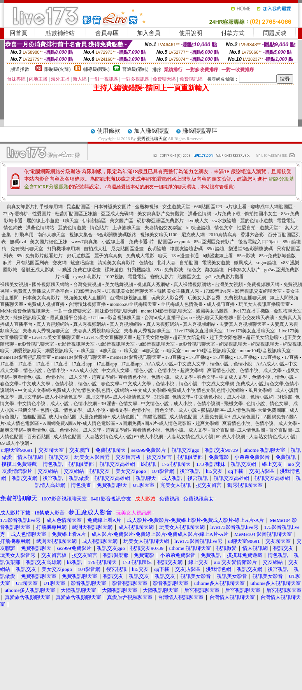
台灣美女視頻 (229, 284)
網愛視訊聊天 (233, 344)
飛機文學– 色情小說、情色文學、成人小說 (61, 410)
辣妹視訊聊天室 (29, 317)
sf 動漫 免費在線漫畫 (79, 269)
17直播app (82, 364)
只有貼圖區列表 (32, 262)
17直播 (291, 357)
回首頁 (18, 33)
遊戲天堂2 (271, 227)
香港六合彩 (252, 234)
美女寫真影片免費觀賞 (160, 213)
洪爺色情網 (199, 213)
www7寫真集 (84, 241)
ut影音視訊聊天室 (36, 344)
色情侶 (146, 262)
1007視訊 (114, 276)
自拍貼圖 (188, 262)
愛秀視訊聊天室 (152, 138)
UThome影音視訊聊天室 (115, 317)
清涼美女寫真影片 (116, 262)
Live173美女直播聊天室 (198, 331)
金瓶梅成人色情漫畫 (182, 304)
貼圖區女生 (189, 276)
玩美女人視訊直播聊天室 (264, 304)
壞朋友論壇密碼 (186, 248)
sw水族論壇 (224, 220)
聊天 (162, 255)
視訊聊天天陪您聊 (214, 317)
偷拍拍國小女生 (260, 213)
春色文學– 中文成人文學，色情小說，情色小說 (245, 377)
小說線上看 (113, 241)
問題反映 (274, 33)
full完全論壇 (198, 227)
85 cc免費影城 (169, 269)
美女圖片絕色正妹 (48, 241)
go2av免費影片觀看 (224, 276)
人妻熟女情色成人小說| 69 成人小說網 (124, 436)
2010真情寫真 (223, 234)
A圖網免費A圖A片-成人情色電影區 (79, 423)
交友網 (60, 262)
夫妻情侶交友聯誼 (163, 227)
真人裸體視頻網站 (192, 284)
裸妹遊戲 (114, 269)
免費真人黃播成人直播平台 (41, 291)
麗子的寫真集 (108, 255)
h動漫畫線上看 (218, 255)
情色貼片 (99, 227)
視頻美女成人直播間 (85, 297)
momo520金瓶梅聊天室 (133, 304)
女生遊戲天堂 (176, 206)
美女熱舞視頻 (119, 284)
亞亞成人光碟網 (117, 213)
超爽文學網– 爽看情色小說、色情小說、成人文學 (231, 370)
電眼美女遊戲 (216, 262)
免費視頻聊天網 (263, 284)
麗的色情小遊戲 (256, 220)
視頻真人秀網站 (153, 284)
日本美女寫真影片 (41, 297)
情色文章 (223, 227)
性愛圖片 (41, 213)
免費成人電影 (140, 255)
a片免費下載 (228, 213)
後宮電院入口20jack (258, 241)
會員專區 (107, 33)
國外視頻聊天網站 (50, 284)
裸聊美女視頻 (14, 284)
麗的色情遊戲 (72, 227)
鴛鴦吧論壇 (82, 262)
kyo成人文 (198, 220)
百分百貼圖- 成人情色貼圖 (238, 430)
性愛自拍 (246, 227)
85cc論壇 (216, 248)
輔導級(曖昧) (96, 69)
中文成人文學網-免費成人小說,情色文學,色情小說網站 (73, 390)
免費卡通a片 (141, 241)
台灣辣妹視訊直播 (128, 297)
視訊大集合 (81, 234)
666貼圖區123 (208, 206)
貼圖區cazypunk (174, 241)
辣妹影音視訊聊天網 (116, 311)
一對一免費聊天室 (72, 311)
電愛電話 (286, 220)
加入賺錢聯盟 (151, 131)
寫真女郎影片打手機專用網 (35, 206)
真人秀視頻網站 (53, 324)
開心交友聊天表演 (255, 317)
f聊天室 (71, 220)
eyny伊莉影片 (87, 276)
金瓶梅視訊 (146, 206)
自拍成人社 (95, 248)
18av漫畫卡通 (185, 255)
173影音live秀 (87, 291)
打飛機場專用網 (63, 248)
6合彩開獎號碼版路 (116, 234)
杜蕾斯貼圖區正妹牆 (76, 213)
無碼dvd (18, 241)
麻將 (7, 262)
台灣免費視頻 (87, 284)
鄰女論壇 (214, 269)
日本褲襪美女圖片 (112, 206)
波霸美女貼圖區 (212, 311)
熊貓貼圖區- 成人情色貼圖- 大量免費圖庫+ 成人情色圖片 (81, 417)
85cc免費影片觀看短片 (40, 255)
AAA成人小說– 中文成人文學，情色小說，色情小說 (198, 364)
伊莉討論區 (94, 220)
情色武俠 (13, 227)
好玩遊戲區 (78, 255)
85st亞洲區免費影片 (214, 241)
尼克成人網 (193, 234)
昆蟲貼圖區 (78, 206)
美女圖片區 (121, 220)
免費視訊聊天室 (27, 248)
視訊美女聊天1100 (158, 234)
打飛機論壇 (139, 269)
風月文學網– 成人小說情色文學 (50, 397)
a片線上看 (236, 206)
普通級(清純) (135, 69)
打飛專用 (24, 234)
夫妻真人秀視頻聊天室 (242, 324)
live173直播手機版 (251, 311)
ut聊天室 (86, 350)
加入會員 (148, 33)
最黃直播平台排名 (68, 317)
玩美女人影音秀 (167, 297)
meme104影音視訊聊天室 (166, 311)
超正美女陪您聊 (152, 337)
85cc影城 (246, 255)
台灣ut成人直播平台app (168, 317)
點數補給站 (60, 33)
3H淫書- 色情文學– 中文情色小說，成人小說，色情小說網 (214, 397)
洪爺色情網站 (40, 227)
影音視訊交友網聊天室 (258, 291)
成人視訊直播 (221, 304)
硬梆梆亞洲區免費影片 (160, 220)
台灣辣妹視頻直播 (87, 304)
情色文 (194, 269)
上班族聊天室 (126, 227)
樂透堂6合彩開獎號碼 (250, 248)
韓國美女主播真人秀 (178, 291)
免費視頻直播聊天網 (245, 297)
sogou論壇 (266, 262)
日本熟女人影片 (244, 269)
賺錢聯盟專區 (200, 131)
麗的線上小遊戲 (42, 220)
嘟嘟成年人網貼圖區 (272, 206)
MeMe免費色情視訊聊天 (25, 311)
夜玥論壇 (156, 248)
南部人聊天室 (51, 234)
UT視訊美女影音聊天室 (129, 291)
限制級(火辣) (57, 69)
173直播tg (175, 357)
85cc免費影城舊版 (277, 255)
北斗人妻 (166, 262)
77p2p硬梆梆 (15, 213)
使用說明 (190, 33)
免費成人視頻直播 (46, 304)
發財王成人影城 (37, 269)
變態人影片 (162, 276)
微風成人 (243, 262)
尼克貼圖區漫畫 (127, 248)
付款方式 (232, 33)
